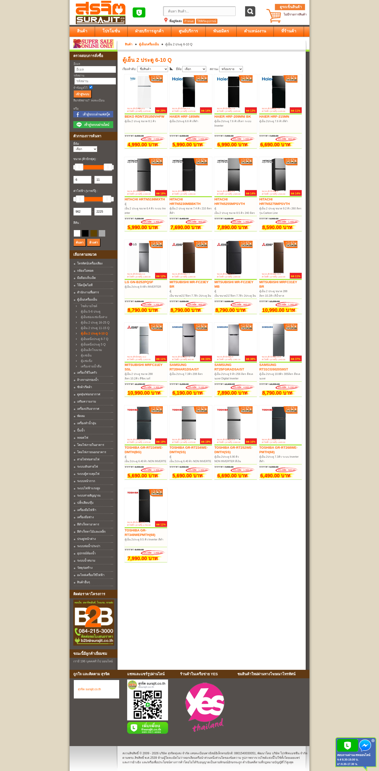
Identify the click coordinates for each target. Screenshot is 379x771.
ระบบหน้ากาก (86, 481)
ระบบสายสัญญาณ (88, 495)
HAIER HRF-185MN (184, 116)
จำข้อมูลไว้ (80, 87)
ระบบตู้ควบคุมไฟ (88, 474)
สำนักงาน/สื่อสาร (88, 292)
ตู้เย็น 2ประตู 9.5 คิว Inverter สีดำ (144, 539)
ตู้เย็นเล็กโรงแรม (90, 350)
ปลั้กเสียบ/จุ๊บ (85, 503)
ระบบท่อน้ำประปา (88, 546)
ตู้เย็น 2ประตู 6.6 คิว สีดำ (184, 121)
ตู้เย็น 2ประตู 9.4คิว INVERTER (143, 286)
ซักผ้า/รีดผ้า (84, 387)
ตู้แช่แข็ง (85, 361)
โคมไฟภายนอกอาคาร (91, 452)
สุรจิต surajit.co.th (89, 689)
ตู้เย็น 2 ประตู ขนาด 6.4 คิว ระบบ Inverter (145, 208)
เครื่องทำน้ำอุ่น (86, 423)
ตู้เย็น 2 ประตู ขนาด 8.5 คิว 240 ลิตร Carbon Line (235, 213)
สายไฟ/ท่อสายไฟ (88, 459)
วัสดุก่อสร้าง (85, 568)
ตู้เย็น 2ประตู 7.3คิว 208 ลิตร (186, 373)
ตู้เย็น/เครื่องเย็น (149, 44)
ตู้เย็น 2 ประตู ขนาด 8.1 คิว (140, 121)
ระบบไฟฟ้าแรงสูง (88, 488)
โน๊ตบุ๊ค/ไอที (85, 285)
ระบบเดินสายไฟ (87, 466)
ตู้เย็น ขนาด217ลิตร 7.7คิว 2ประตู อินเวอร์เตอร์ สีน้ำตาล (190, 296)
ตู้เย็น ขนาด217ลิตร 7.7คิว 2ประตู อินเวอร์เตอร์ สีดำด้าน (235, 296)
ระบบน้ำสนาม (86, 560)
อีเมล (77, 64)
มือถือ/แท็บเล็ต (86, 278)
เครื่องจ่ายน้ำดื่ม (89, 366)
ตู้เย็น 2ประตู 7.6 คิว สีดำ (273, 121)
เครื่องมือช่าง (85, 517)
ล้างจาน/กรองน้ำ (87, 380)
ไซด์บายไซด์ (87, 306)
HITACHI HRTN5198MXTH (145, 199)
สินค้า (128, 44)
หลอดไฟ (82, 437)
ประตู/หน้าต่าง (86, 539)
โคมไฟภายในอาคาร (90, 445)
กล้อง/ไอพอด (85, 270)
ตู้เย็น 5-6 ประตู (89, 311)
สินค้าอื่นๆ (83, 582)
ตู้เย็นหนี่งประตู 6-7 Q (93, 339)
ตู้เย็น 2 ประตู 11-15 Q (93, 328)
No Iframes (271, 708)
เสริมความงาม (86, 401)
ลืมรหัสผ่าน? (81, 100)
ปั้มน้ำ (81, 430)
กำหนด (189, 21)
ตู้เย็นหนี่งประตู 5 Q (92, 344)
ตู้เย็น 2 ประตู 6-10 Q (93, 333)
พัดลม (81, 416)
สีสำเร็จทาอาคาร (88, 524)
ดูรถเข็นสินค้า (291, 7)
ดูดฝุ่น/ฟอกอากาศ (88, 394)
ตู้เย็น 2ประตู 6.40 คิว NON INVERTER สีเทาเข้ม (145, 461)
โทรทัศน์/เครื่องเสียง (89, 263)
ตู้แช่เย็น (85, 355)
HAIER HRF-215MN (274, 116)
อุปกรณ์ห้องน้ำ (86, 553)
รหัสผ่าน (79, 75)
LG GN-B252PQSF (139, 282)
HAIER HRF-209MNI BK (232, 116)
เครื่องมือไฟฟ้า (86, 510)
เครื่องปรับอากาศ (88, 409)
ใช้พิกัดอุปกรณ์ (206, 21)
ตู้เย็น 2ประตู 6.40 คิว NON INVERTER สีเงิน (190, 461)
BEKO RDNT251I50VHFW (144, 116)
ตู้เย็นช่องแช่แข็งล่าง (92, 317)
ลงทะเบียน (97, 100)
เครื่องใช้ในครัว (87, 372)
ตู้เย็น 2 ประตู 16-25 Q (93, 322)
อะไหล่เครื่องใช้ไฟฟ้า (90, 575)
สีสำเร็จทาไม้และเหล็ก (91, 531)
